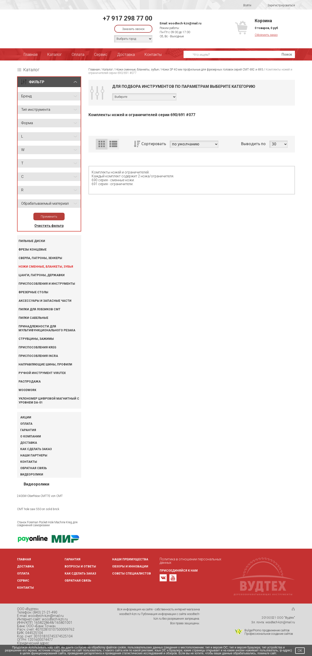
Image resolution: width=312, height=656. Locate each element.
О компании (30, 436)
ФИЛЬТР (36, 82)
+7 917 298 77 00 (127, 18)
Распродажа (30, 381)
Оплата (78, 54)
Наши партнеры (33, 455)
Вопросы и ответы (80, 566)
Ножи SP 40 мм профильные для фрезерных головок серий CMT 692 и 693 (212, 69)
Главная (31, 54)
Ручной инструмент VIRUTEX (42, 373)
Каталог (54, 54)
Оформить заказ (266, 35)
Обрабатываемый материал (45, 203)
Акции (25, 417)
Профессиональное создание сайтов (268, 634)
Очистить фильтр (49, 226)
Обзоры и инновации (130, 566)
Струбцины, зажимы (36, 339)
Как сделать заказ (36, 449)
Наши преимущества (130, 559)
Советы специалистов (131, 573)
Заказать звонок (133, 29)
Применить (49, 216)
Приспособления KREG (37, 347)
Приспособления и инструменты (47, 283)
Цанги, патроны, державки (42, 275)
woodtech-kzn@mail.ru (184, 23)
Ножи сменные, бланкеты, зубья (46, 266)
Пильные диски (32, 241)
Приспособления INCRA (38, 356)
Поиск (287, 54)
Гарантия (28, 430)
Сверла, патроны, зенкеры (40, 258)
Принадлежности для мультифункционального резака (47, 328)
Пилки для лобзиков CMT (39, 309)
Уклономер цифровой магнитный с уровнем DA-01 (49, 400)
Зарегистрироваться (278, 5)
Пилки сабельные (33, 318)
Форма (27, 123)
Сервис (100, 54)
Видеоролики (31, 474)
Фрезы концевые (33, 249)
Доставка (126, 54)
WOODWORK (27, 390)
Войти (244, 5)
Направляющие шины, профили (45, 364)
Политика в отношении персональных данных (190, 561)
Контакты (153, 54)
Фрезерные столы (33, 292)
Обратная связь (33, 468)
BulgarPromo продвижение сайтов (267, 630)
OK (300, 651)
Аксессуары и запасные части (45, 301)
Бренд (26, 96)
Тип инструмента (35, 109)
